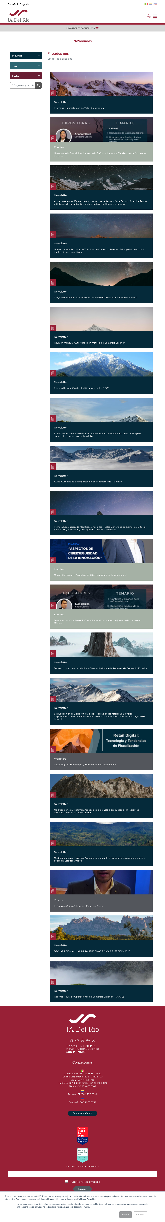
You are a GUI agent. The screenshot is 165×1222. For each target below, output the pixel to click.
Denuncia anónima (82, 1113)
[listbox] (26, 55)
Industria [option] (17, 55)
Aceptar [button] (125, 1214)
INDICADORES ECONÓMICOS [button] (82, 28)
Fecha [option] (15, 76)
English (24, 4)
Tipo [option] (14, 66)
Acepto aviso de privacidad (85, 1182)
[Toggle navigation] (155, 16)
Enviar (82, 1189)
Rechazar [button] (140, 1214)
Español (13, 4)
